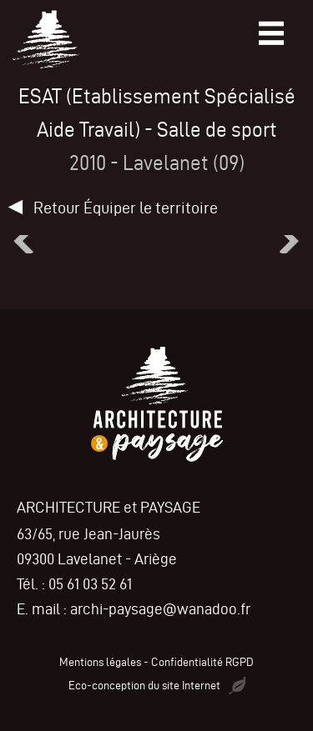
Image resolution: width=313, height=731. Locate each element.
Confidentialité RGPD (202, 662)
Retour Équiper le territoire (125, 207)
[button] (20, 240)
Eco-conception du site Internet (156, 685)
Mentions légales (100, 662)
